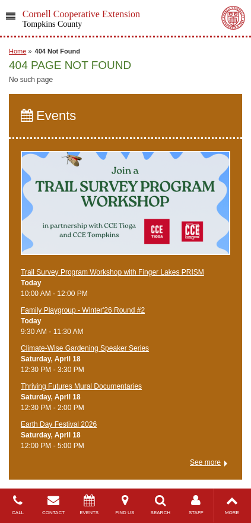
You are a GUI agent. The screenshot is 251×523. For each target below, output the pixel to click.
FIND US (124, 504)
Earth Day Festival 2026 (59, 424)
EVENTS (89, 504)
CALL (18, 504)
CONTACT (53, 504)
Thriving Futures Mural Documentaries (81, 386)
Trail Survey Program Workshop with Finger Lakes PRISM (112, 272)
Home (17, 51)
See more (205, 462)
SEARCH (160, 504)
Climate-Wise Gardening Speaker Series (85, 348)
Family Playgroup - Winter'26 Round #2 (83, 310)
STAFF (196, 504)
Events (48, 115)
